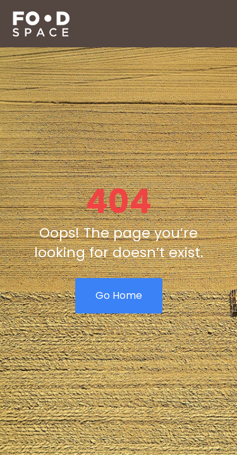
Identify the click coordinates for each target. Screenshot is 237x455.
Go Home (118, 295)
